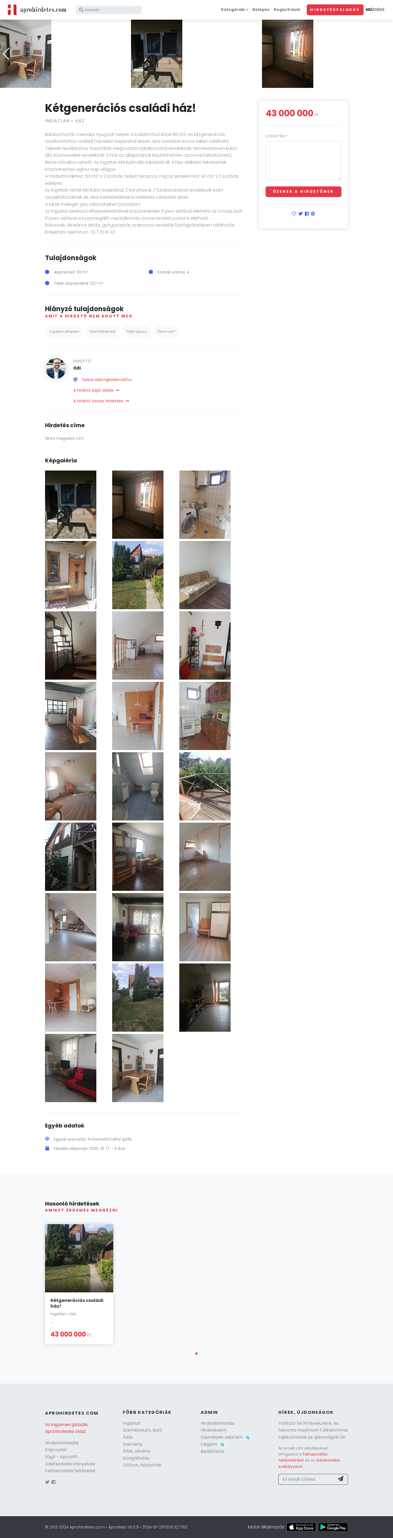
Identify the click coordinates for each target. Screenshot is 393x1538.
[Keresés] (109, 10)
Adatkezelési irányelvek (70, 1464)
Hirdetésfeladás (335, 9)
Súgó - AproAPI (61, 1457)
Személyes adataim (226, 1437)
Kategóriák (233, 9)
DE (382, 9)
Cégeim (214, 1444)
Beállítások (212, 1451)
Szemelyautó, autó (142, 1430)
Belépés (260, 9)
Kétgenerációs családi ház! (76, 1303)
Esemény (132, 1444)
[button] (196, 84)
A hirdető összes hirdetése (101, 401)
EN (375, 9)
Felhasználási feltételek (70, 1471)
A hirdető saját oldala (96, 390)
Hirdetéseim (214, 1430)
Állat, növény (136, 1451)
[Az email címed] (306, 1479)
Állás (128, 1437)
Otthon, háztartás (142, 1465)
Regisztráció (287, 9)
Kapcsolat (56, 1450)
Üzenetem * (277, 136)
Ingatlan (132, 1423)
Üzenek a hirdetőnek (303, 191)
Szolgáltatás (136, 1458)
